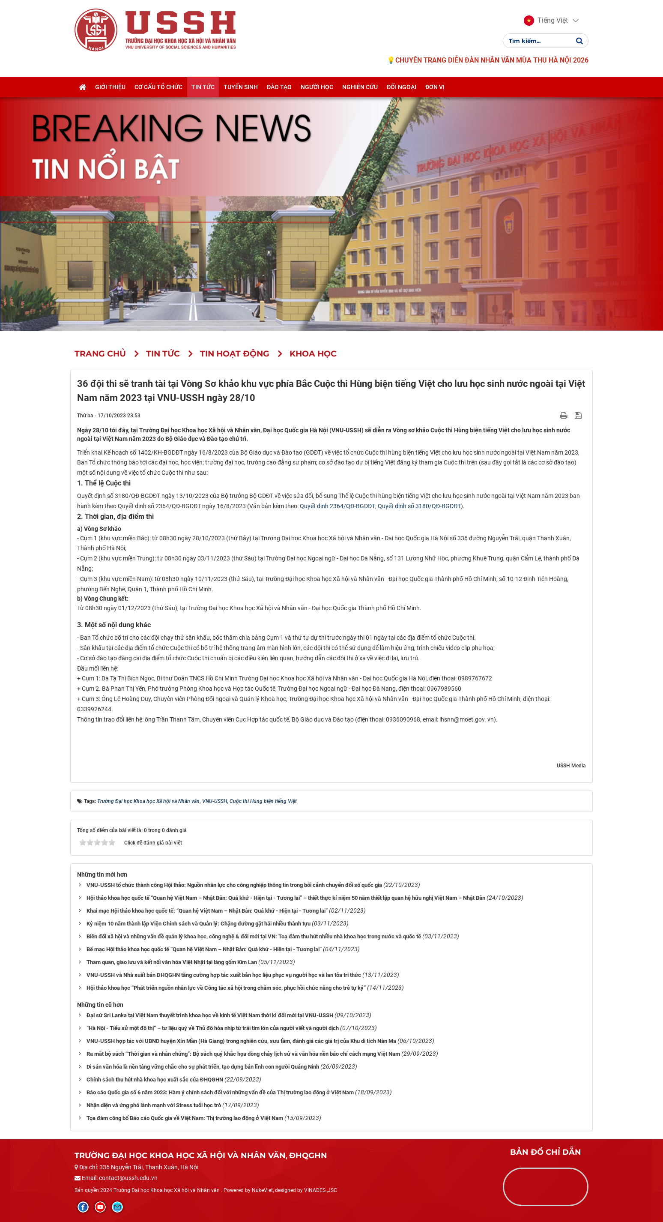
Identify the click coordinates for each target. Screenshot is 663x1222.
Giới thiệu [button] (110, 87)
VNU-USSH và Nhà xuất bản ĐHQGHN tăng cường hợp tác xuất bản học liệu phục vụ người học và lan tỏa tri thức (224, 975)
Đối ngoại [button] (401, 87)
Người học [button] (317, 87)
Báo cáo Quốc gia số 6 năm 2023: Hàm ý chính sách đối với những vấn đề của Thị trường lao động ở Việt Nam (220, 1092)
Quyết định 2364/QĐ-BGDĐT (337, 506)
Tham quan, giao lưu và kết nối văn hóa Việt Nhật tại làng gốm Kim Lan (172, 962)
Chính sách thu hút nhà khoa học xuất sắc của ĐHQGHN (155, 1079)
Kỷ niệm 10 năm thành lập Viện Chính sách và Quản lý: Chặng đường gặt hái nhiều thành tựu (199, 923)
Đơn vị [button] (435, 87)
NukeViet (262, 1190)
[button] (546, 20)
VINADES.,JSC (320, 1190)
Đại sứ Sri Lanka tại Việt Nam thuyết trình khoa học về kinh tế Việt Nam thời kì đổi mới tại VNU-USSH (210, 1015)
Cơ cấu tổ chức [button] (158, 87)
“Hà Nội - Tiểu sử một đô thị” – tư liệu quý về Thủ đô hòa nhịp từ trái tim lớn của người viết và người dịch (213, 1028)
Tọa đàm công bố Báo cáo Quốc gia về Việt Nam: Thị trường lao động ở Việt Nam (185, 1118)
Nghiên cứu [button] (360, 87)
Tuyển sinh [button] (241, 87)
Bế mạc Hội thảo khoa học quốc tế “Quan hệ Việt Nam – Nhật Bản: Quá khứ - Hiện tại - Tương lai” (204, 949)
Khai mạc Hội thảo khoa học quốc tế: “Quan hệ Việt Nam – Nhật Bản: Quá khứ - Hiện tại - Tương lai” (207, 911)
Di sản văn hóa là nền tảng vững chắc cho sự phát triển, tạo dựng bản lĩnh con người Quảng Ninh (203, 1066)
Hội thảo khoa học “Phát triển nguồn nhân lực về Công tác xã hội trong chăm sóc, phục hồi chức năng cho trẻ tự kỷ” (226, 988)
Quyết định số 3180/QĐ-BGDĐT (419, 506)
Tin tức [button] (203, 87)
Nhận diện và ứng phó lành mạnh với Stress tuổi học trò (154, 1105)
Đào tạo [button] (279, 87)
